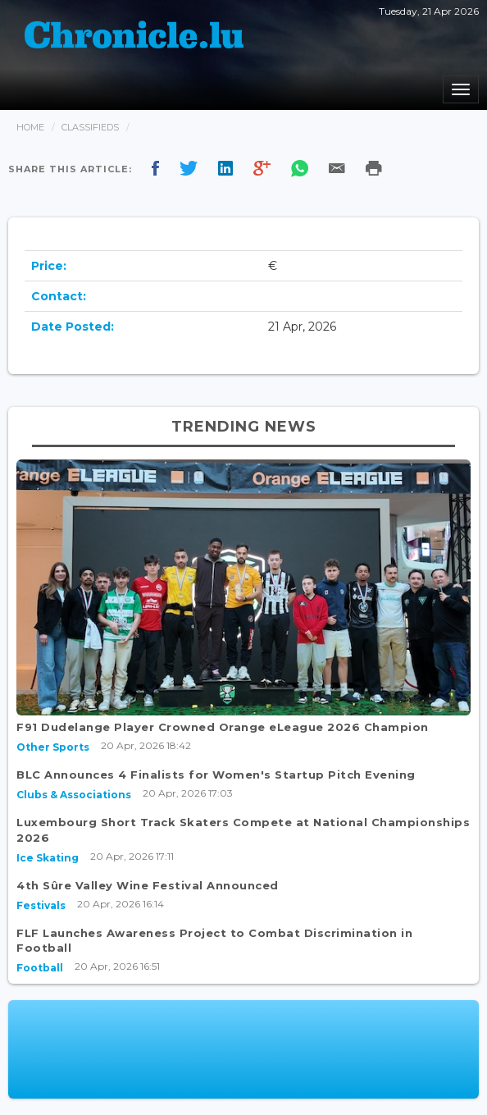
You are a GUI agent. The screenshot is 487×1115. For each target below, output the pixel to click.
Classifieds (90, 127)
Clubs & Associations (73, 794)
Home (30, 127)
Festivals (41, 905)
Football (39, 968)
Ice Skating (47, 858)
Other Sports (52, 747)
